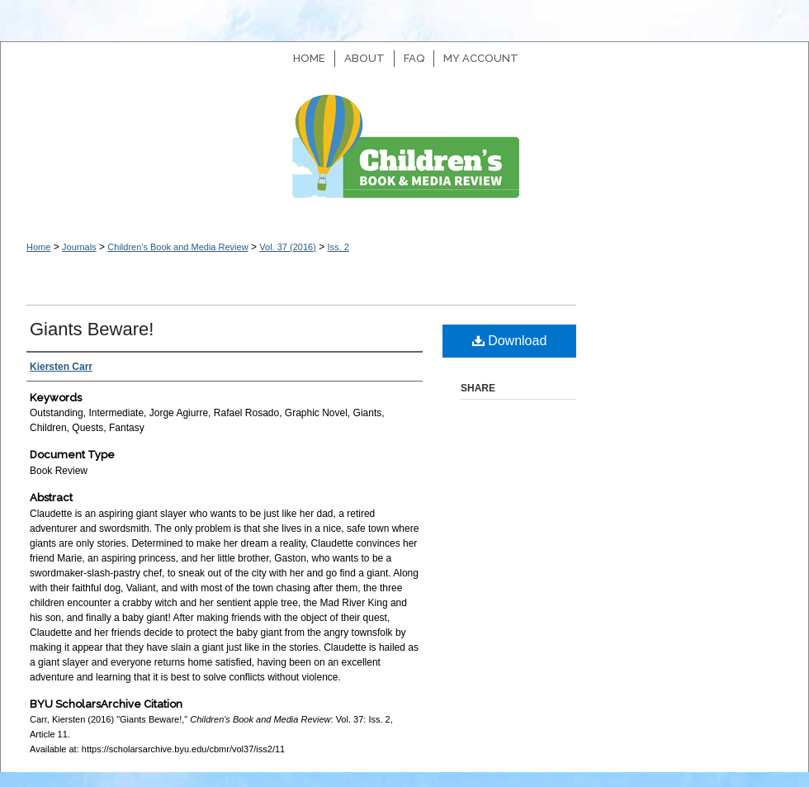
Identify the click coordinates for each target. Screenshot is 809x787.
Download (509, 341)
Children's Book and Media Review (404, 154)
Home (38, 247)
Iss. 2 (337, 247)
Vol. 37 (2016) (287, 247)
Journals (79, 247)
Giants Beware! (92, 329)
